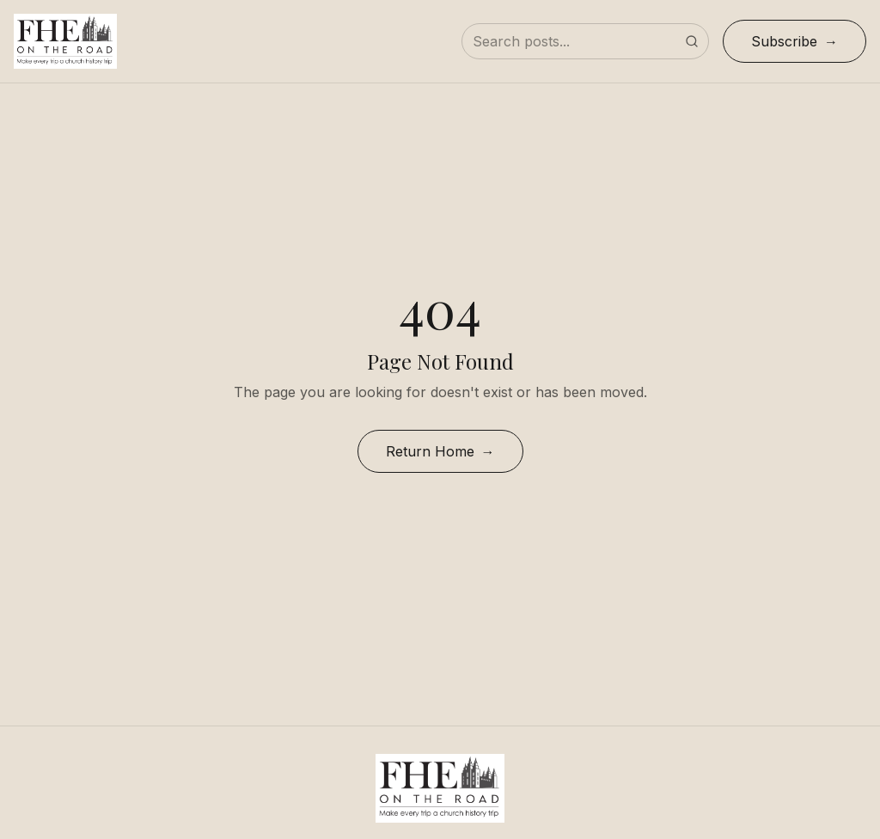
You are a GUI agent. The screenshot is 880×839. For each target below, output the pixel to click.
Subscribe (784, 41)
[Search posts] (585, 41)
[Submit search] (692, 41)
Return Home (430, 451)
